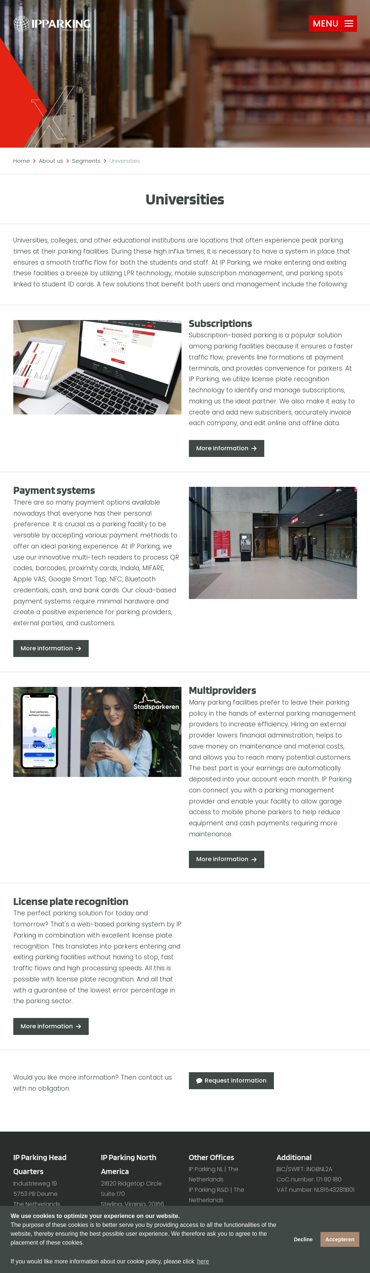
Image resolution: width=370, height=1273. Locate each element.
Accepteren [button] (339, 1239)
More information (222, 448)
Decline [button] (303, 1239)
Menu (333, 23)
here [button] (203, 1261)
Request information (236, 1080)
